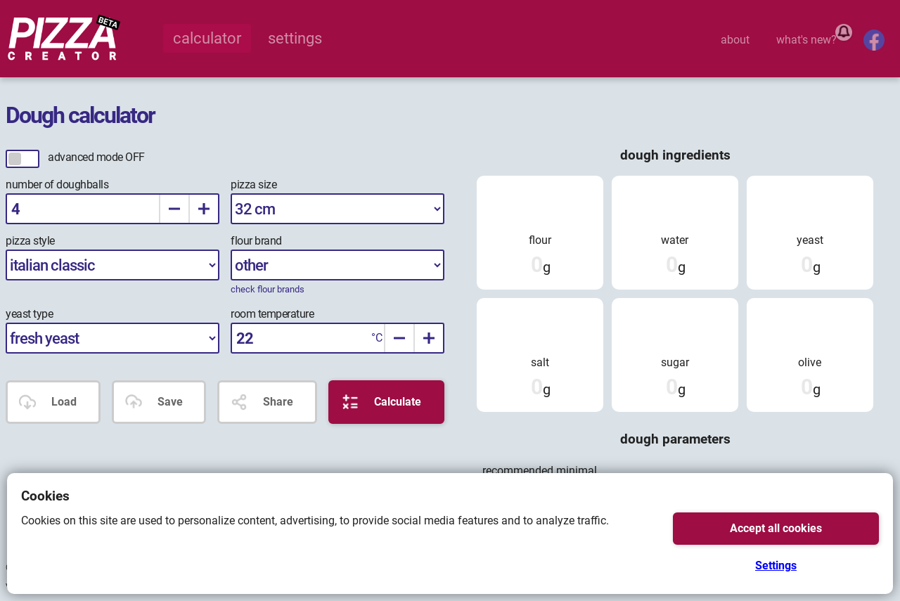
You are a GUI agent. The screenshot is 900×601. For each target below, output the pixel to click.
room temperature (272, 314)
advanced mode (96, 157)
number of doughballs (57, 184)
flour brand (256, 240)
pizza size (253, 184)
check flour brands (267, 289)
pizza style (30, 240)
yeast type (29, 314)
